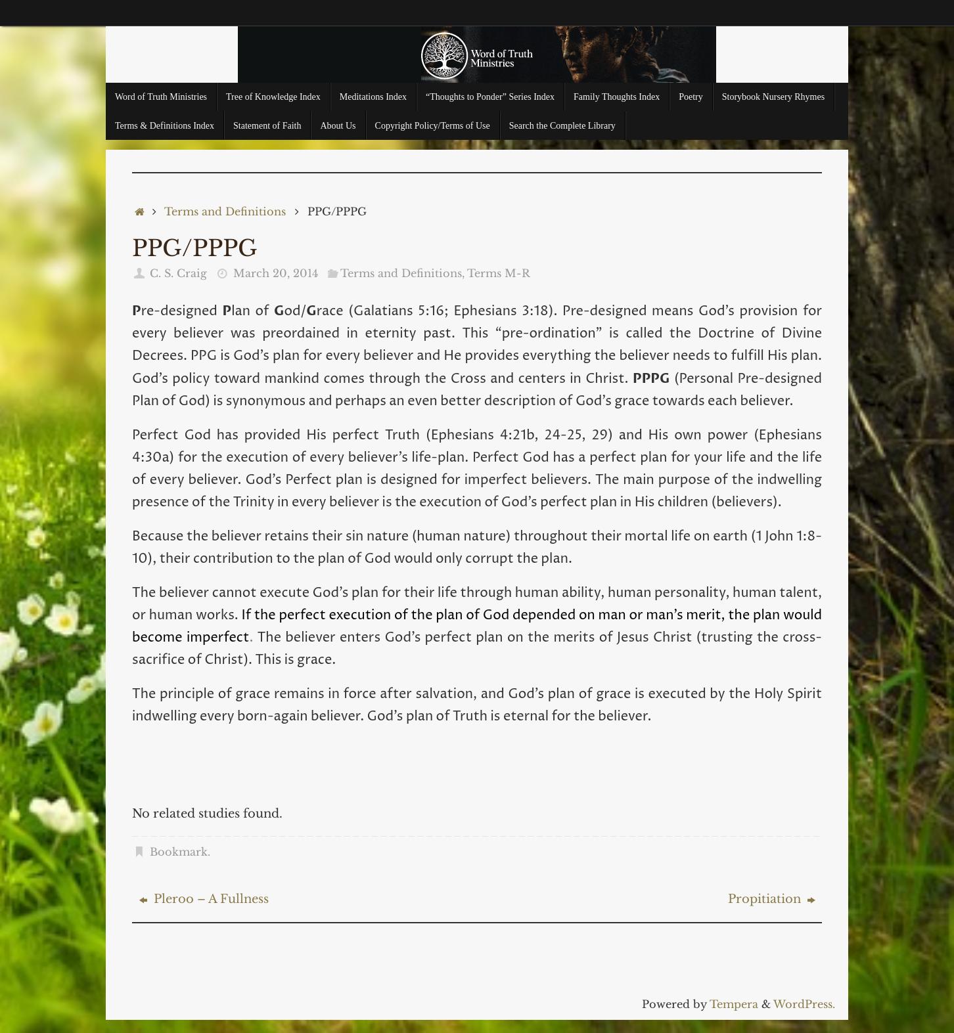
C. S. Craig (178, 273)
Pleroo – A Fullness (204, 899)
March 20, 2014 (275, 273)
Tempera (734, 1004)
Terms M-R (498, 273)
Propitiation (771, 899)
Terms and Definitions (225, 211)
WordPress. (804, 1004)
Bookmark (179, 851)
